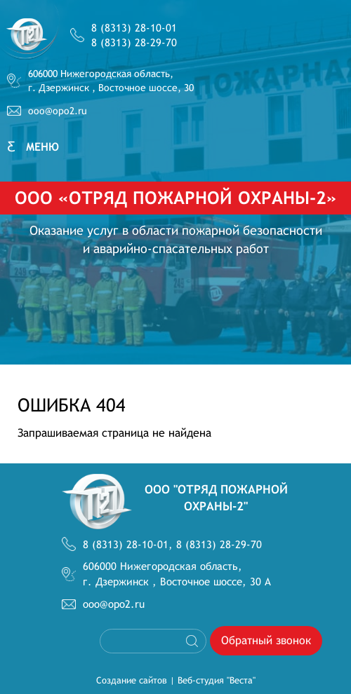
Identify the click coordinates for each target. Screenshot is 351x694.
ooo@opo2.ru (57, 110)
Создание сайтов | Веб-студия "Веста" (176, 680)
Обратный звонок (266, 640)
